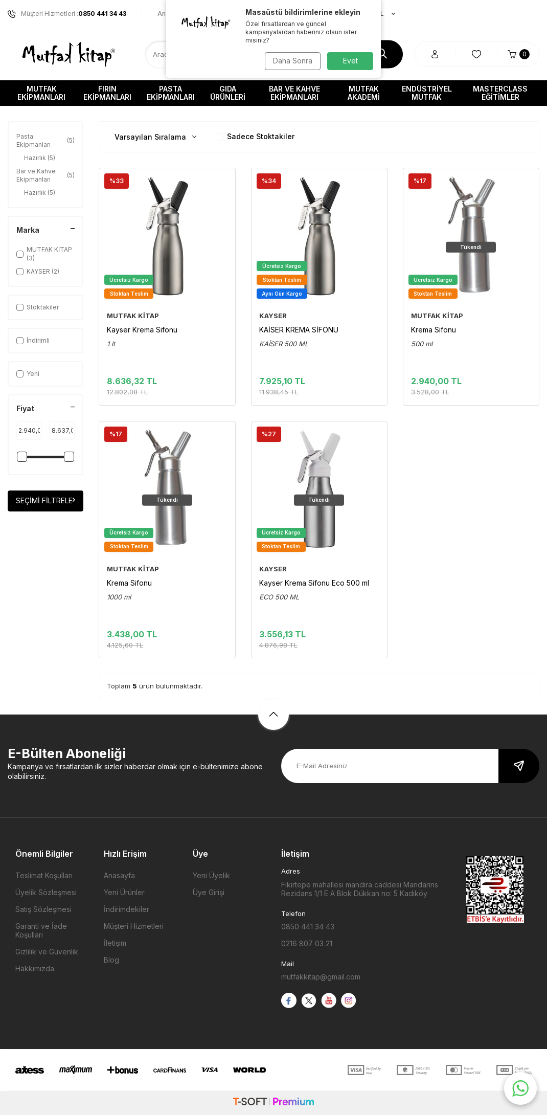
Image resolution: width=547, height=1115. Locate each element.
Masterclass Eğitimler (500, 92)
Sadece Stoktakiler (255, 136)
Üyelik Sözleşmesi (46, 892)
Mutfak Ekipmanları (41, 92)
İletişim (115, 943)
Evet (350, 60)
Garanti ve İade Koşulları (41, 930)
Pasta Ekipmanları (171, 92)
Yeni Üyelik (211, 875)
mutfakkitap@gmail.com (320, 976)
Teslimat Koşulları (44, 875)
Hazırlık (39, 158)
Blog (111, 959)
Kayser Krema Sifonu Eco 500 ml (314, 582)
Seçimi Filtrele (45, 500)
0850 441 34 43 (307, 926)
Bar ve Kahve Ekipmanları (294, 92)
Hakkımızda (34, 968)
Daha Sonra (291, 60)
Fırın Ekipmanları (107, 92)
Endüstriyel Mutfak (427, 92)
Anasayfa (119, 875)
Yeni (27, 373)
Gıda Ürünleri (227, 92)
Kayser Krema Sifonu (142, 329)
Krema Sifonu (433, 329)
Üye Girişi (208, 892)
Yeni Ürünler (124, 892)
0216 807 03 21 (306, 943)
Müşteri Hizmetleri (134, 926)
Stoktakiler (37, 307)
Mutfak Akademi (364, 92)
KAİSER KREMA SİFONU (298, 329)
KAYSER (273, 315)
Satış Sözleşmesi (43, 909)
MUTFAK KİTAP (133, 315)
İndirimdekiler (126, 909)
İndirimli (33, 340)
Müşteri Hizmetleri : (67, 14)
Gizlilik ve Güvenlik (46, 951)
